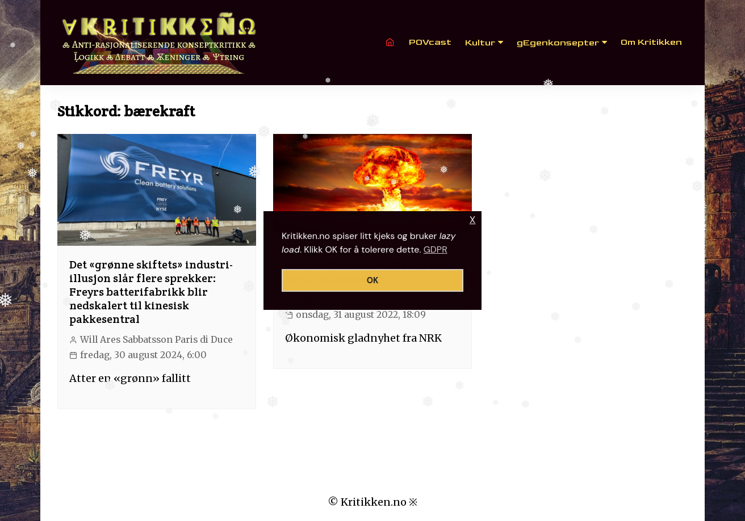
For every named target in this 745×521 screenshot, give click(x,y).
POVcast (430, 42)
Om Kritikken (651, 42)
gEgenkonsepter (558, 42)
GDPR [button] (435, 249)
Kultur (480, 42)
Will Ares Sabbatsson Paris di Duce (156, 339)
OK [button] (373, 280)
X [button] (473, 220)
